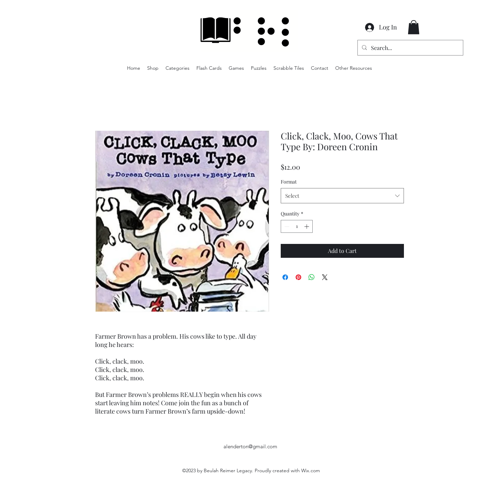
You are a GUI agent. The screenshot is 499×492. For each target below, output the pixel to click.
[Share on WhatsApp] (311, 277)
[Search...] (409, 48)
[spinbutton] (296, 226)
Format (289, 181)
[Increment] (307, 226)
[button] (414, 27)
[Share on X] (325, 277)
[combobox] (342, 195)
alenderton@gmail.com (250, 446)
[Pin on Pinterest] (298, 277)
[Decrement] (286, 226)
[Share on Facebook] (285, 277)
